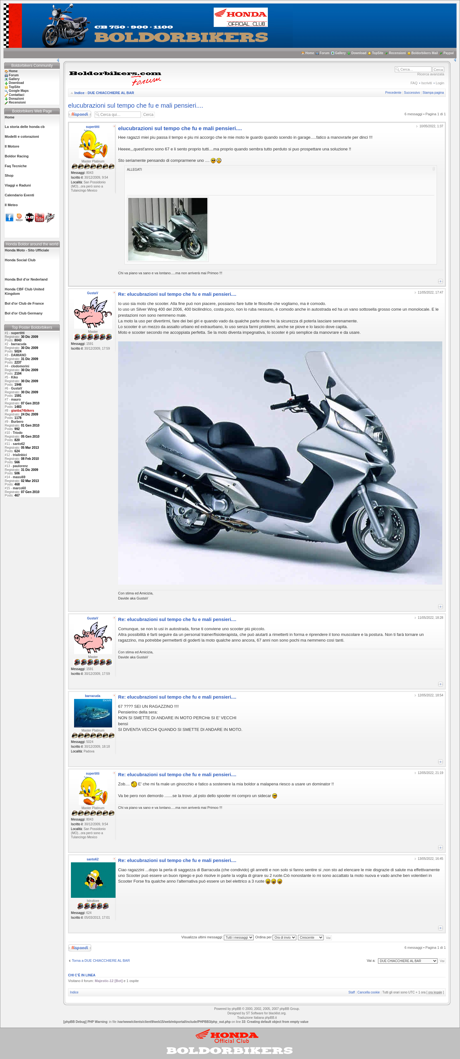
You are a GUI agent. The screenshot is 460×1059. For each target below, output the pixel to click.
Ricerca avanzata (430, 74)
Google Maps (19, 90)
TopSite (377, 53)
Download (359, 53)
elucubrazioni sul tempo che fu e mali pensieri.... (135, 105)
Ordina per (275, 937)
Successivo (412, 92)
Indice (79, 93)
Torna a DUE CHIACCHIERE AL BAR (101, 960)
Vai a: (371, 960)
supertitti (18, 333)
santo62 (19, 444)
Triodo (18, 432)
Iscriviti (426, 83)
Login (440, 83)
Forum (325, 53)
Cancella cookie (368, 992)
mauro (16, 399)
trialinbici (20, 455)
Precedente (393, 92)
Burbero (17, 421)
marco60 (19, 488)
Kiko (14, 377)
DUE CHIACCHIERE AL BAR (111, 93)
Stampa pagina (433, 92)
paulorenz (20, 466)
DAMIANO (18, 355)
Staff (352, 992)
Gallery (340, 53)
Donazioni (16, 98)
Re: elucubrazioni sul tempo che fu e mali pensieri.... (177, 294)
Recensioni (397, 53)
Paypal (449, 53)
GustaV (16, 388)
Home (309, 53)
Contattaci (16, 95)
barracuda (18, 344)
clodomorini (20, 366)
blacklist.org (277, 1013)
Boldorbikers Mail (424, 53)
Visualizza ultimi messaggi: (217, 937)
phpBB (236, 1009)
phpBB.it (271, 1017)
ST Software (254, 1013)
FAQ (414, 83)
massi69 (19, 477)
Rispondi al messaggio (79, 114)
